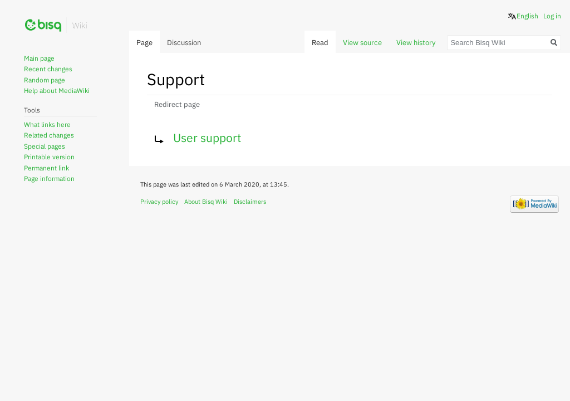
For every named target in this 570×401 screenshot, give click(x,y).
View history (415, 42)
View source (362, 42)
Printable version (49, 157)
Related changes (49, 135)
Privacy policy (159, 202)
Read (320, 42)
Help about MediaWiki (57, 90)
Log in (552, 16)
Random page (44, 80)
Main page (39, 58)
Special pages (44, 146)
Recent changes (48, 69)
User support (207, 137)
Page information (49, 178)
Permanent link (46, 168)
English (527, 16)
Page (144, 42)
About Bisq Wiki (206, 202)
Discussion (184, 42)
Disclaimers (250, 202)
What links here (47, 124)
